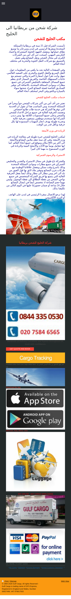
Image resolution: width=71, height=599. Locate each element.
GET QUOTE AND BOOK (20, 349)
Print (5, 581)
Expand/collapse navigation (35, 3)
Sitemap (13, 581)
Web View (65, 581)
